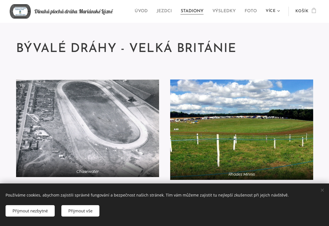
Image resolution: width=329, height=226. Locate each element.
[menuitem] (145, 11)
